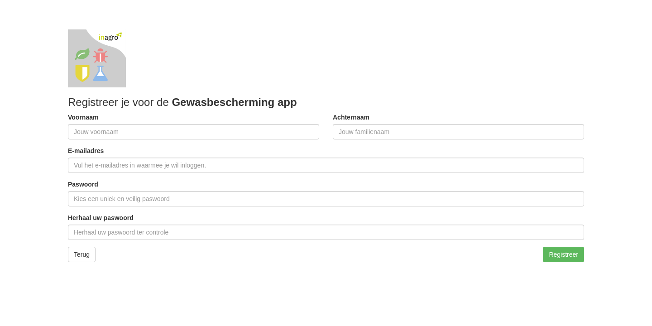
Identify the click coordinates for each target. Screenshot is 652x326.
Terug (82, 254)
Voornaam (83, 117)
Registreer (563, 254)
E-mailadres (86, 150)
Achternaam (351, 117)
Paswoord (83, 184)
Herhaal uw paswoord (101, 217)
